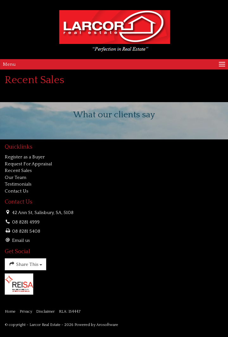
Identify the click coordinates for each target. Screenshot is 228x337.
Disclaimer (45, 311)
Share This (25, 263)
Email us (21, 240)
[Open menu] (114, 64)
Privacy (26, 311)
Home (10, 311)
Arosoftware (107, 325)
